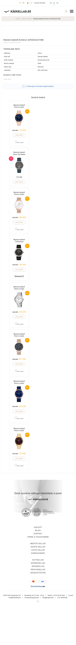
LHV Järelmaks (62, 636)
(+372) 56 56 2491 (59, 634)
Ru (57, 3)
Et (54, 3)
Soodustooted (38, 611)
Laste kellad (38, 588)
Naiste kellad (38, 585)
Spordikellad (38, 601)
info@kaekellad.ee (15, 636)
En (51, 3)
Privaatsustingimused (32, 636)
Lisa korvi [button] (19, 173)
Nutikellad (38, 598)
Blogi (38, 569)
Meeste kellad (26, 19)
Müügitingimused (48, 636)
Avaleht (38, 566)
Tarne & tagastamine (38, 575)
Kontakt (38, 572)
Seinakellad (38, 605)
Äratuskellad (38, 608)
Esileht (18, 19)
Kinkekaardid (38, 592)
